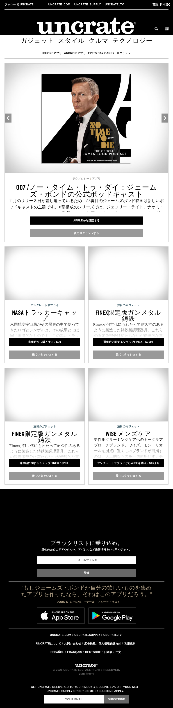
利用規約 (130, 643)
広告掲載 (90, 643)
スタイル (71, 40)
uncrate (19, 4)
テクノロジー (132, 40)
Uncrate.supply (87, 635)
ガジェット (37, 40)
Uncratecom (59, 4)
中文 (118, 652)
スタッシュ (123, 53)
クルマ (99, 40)
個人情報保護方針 (110, 643)
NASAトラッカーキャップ (44, 315)
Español (57, 652)
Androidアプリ (75, 53)
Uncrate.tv (112, 635)
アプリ (96, 178)
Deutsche (93, 652)
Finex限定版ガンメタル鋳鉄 (128, 315)
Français (74, 652)
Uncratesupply (88, 4)
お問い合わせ (72, 643)
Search (156, 28)
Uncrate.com (60, 635)
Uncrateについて (48, 643)
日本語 (160, 4)
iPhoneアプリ (52, 53)
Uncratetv (115, 4)
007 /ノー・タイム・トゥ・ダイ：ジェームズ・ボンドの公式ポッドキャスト (86, 190)
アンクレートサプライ (45, 305)
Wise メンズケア (128, 433)
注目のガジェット (128, 305)
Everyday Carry (101, 53)
